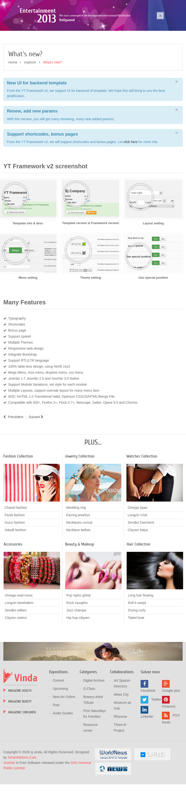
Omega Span (138, 534)
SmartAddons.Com (22, 784)
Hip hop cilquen (78, 645)
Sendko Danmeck (141, 549)
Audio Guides (63, 740)
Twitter (156, 726)
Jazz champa (76, 637)
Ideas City (121, 721)
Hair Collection (138, 570)
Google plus (171, 718)
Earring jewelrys (78, 542)
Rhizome (120, 744)
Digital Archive (94, 708)
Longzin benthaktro (19, 630)
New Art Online (64, 724)
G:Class (89, 716)
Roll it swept (137, 630)
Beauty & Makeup (79, 570)
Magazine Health (19, 718)
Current (58, 708)
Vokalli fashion (15, 557)
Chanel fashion (16, 534)
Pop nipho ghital (78, 622)
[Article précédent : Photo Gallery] (13, 444)
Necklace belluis (78, 557)
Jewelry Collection (79, 483)
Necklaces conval (79, 549)
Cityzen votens (16, 645)
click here (130, 169)
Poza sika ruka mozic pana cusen (52, 32)
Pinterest (168, 733)
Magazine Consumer (22, 739)
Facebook (148, 718)
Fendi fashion (15, 542)
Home (12, 89)
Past (56, 732)
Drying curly (137, 637)
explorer (30, 89)
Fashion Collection (18, 483)
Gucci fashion (15, 549)
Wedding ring (76, 534)
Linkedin (147, 744)
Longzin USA (137, 542)
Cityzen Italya (138, 557)
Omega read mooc (19, 622)
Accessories (13, 570)
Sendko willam (15, 637)
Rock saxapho (77, 630)
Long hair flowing (140, 622)
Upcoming (60, 716)
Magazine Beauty (19, 729)
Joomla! (9, 790)
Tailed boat (136, 645)
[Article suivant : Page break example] (36, 444)
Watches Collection (141, 483)
